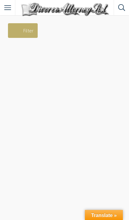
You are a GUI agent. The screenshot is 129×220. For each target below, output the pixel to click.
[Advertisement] (64, 105)
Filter (28, 31)
